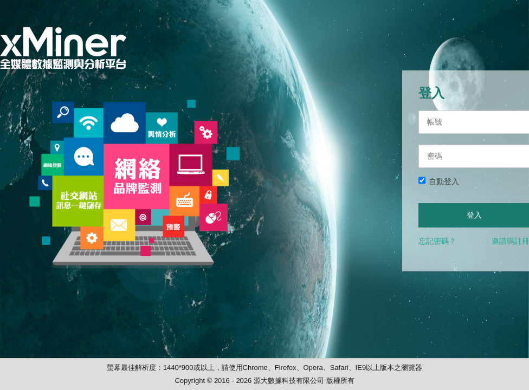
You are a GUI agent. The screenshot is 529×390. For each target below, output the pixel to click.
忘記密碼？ (437, 241)
